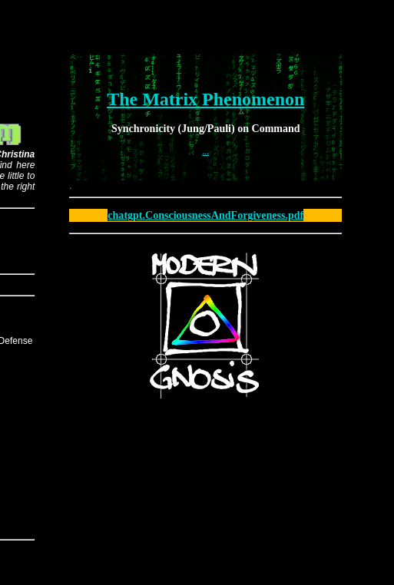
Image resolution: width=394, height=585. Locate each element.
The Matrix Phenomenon (205, 99)
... (205, 151)
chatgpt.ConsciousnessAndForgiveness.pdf (205, 215)
